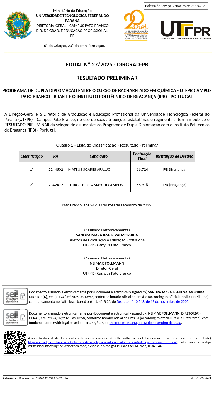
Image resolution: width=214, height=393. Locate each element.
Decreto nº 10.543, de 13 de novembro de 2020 (152, 301)
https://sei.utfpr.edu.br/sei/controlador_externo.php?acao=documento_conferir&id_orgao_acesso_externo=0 (102, 342)
